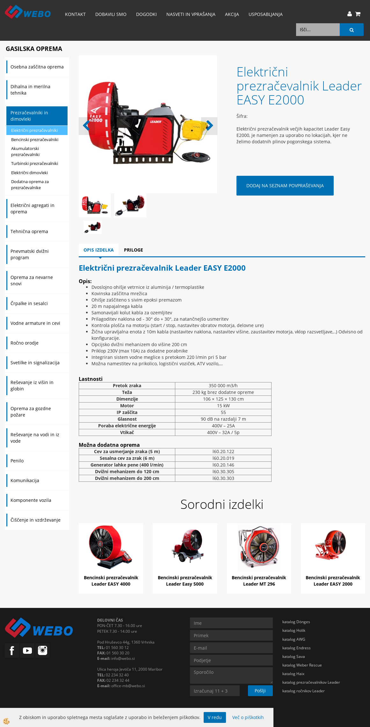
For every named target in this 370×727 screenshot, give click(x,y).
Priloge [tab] (133, 250)
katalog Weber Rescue (302, 665)
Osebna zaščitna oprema (37, 67)
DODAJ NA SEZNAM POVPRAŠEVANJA (285, 185)
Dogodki (146, 14)
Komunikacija (25, 480)
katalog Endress (296, 648)
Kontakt (75, 14)
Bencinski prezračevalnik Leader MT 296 (259, 580)
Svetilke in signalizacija (35, 363)
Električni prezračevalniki (34, 130)
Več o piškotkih (248, 717)
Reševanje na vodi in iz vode (35, 437)
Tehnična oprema (29, 231)
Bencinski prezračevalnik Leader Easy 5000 (185, 580)
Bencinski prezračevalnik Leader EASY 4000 (111, 580)
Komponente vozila (31, 500)
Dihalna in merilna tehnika (30, 89)
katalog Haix (293, 673)
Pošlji (260, 691)
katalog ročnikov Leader (303, 691)
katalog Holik (293, 630)
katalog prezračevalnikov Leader (311, 682)
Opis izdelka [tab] (98, 250)
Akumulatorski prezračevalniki (25, 151)
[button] (209, 126)
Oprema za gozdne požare (31, 411)
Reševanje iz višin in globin (32, 385)
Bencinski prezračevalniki (34, 139)
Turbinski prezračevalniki (34, 163)
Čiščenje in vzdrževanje (36, 520)
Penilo (17, 461)
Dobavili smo (111, 14)
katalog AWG (293, 639)
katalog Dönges (296, 621)
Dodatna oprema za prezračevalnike (30, 184)
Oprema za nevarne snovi (32, 280)
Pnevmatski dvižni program (30, 254)
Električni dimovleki (29, 172)
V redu (215, 717)
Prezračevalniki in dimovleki (29, 116)
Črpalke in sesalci (29, 303)
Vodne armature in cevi (35, 323)
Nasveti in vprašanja (190, 14)
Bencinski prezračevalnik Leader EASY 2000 (333, 580)
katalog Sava (293, 656)
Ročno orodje (25, 343)
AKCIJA (232, 14)
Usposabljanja (266, 14)
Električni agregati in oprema (32, 208)
